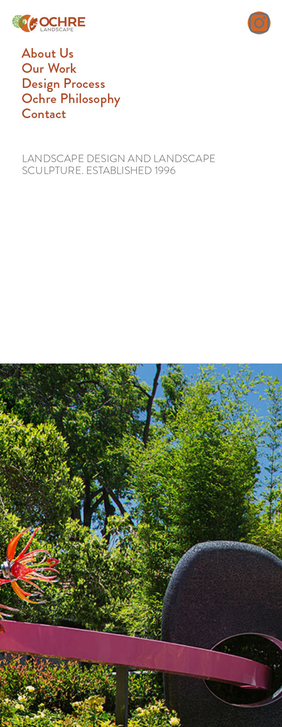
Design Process (63, 83)
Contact (44, 113)
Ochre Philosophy (71, 98)
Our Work (49, 68)
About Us (48, 53)
